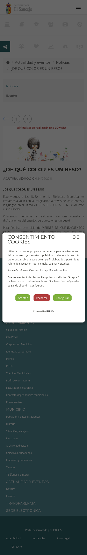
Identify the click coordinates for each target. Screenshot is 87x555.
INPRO (50, 311)
